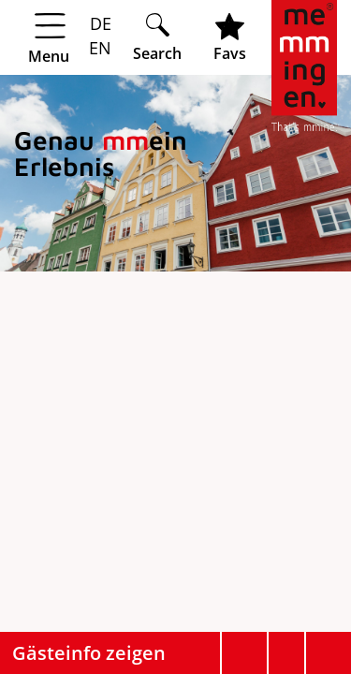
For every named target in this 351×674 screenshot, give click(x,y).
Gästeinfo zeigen (89, 653)
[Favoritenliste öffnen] (229, 37)
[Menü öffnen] (65, 38)
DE (100, 23)
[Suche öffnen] (157, 37)
